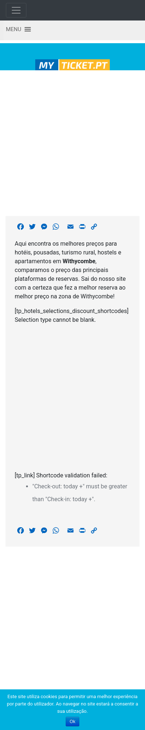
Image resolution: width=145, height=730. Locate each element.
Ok (72, 721)
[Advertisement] (70, 142)
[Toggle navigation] (16, 10)
